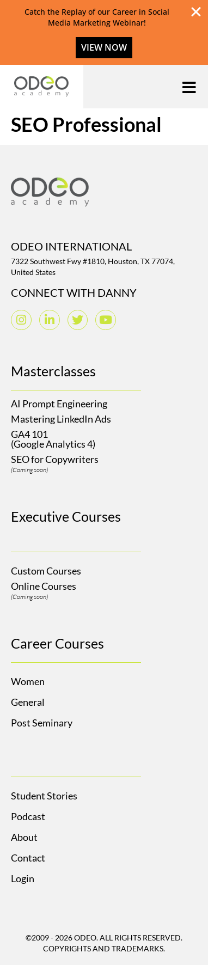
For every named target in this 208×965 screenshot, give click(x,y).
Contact (28, 858)
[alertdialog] (104, 32)
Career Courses (57, 643)
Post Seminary (41, 723)
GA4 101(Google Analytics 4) (53, 439)
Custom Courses (46, 571)
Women (28, 681)
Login (22, 878)
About (24, 837)
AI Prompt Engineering (59, 404)
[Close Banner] (196, 12)
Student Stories (44, 796)
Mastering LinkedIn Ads (61, 419)
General (28, 702)
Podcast (28, 816)
